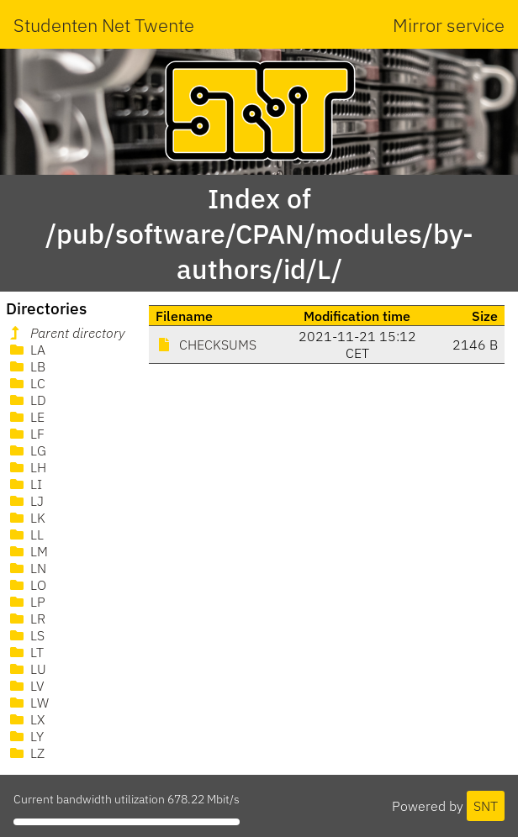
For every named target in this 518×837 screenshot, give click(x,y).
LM (27, 551)
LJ (25, 500)
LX (26, 719)
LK (26, 517)
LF (26, 433)
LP (26, 601)
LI (24, 484)
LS (26, 635)
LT (25, 652)
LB (26, 366)
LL (25, 534)
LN (26, 568)
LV (26, 685)
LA (26, 349)
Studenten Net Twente (103, 25)
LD (26, 400)
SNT (485, 806)
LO (26, 584)
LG (26, 450)
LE (26, 416)
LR (26, 618)
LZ (26, 753)
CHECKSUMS (206, 344)
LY (25, 736)
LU (26, 669)
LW (28, 702)
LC (26, 383)
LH (26, 467)
